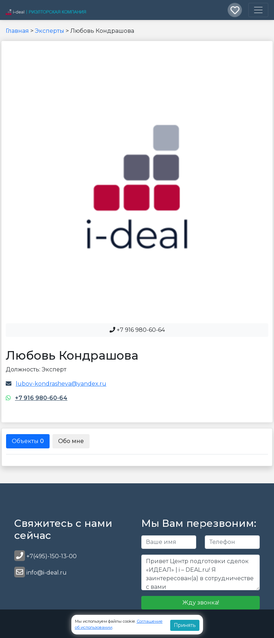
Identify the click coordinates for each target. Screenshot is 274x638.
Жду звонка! (200, 602)
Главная (17, 30)
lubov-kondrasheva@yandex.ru (61, 383)
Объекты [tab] (28, 441)
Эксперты (49, 30)
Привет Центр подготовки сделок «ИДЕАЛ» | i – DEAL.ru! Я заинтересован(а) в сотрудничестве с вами (200, 572)
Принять (185, 625)
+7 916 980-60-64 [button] (137, 329)
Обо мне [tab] (71, 441)
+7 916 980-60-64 (41, 398)
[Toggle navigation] (258, 10)
